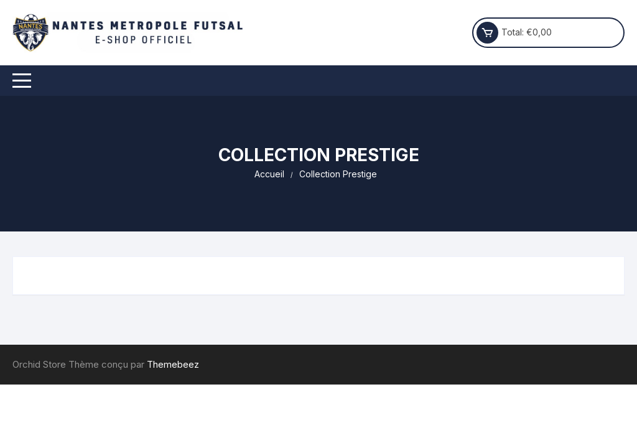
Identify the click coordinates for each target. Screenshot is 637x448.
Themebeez (173, 364)
